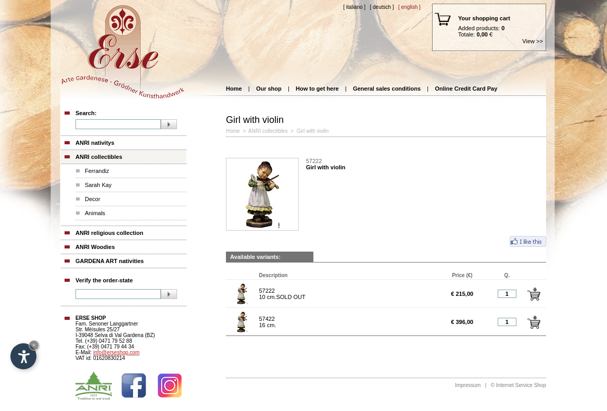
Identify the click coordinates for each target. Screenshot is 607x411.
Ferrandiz (97, 171)
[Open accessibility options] (23, 356)
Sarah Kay (98, 185)
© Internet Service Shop (518, 385)
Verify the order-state (104, 280)
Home (234, 88)
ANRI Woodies (95, 247)
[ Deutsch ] (382, 7)
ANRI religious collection (109, 233)
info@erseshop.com (116, 352)
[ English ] (409, 7)
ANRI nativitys (95, 143)
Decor (92, 199)
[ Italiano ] (354, 7)
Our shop (269, 88)
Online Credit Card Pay (466, 88)
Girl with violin (313, 131)
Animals (95, 213)
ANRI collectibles (98, 157)
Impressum (467, 385)
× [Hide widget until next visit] (34, 345)
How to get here (317, 88)
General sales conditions (387, 88)
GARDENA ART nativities (109, 261)
